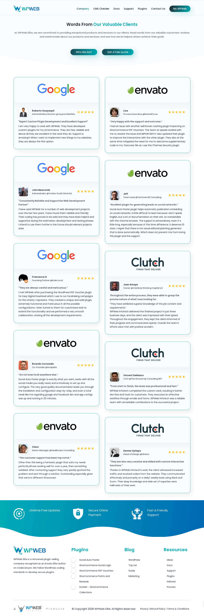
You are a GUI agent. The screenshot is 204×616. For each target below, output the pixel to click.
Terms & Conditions (178, 608)
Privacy (144, 608)
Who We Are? (84, 52)
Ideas (170, 559)
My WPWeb (180, 8)
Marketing (133, 576)
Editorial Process (171, 584)
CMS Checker (101, 8)
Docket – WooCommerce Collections (93, 589)
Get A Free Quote (117, 52)
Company (83, 8)
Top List (132, 565)
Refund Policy (157, 608)
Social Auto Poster (89, 559)
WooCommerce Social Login (95, 565)
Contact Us (158, 8)
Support (129, 8)
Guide (131, 570)
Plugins (142, 8)
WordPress (134, 559)
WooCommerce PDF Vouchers (96, 570)
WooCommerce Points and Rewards (94, 579)
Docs (116, 8)
